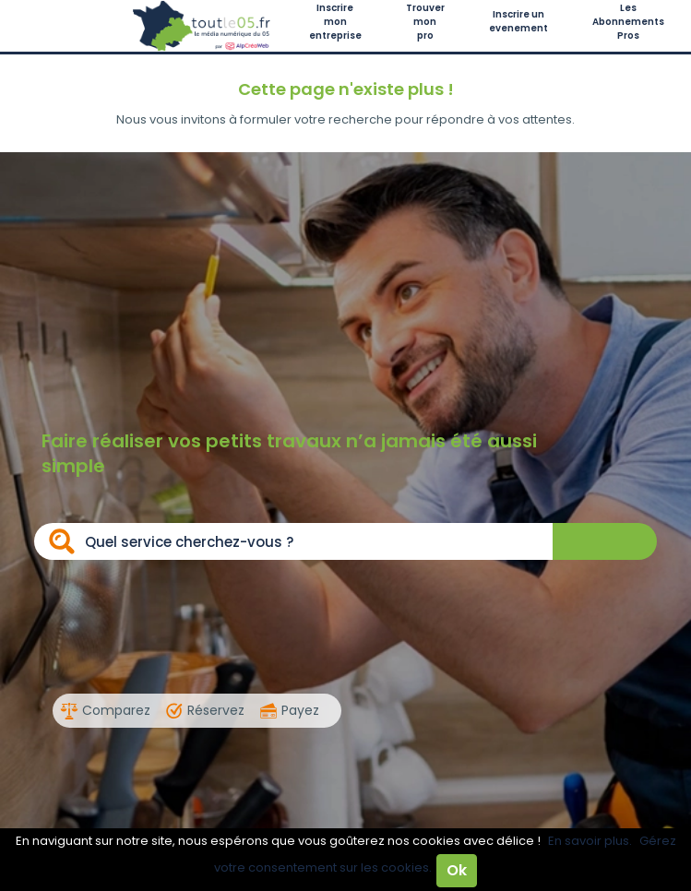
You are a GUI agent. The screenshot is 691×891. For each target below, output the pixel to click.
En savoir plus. (590, 840)
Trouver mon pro (425, 21)
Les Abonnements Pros (628, 21)
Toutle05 (203, 26)
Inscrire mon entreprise (335, 21)
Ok (457, 870)
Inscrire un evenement (518, 21)
